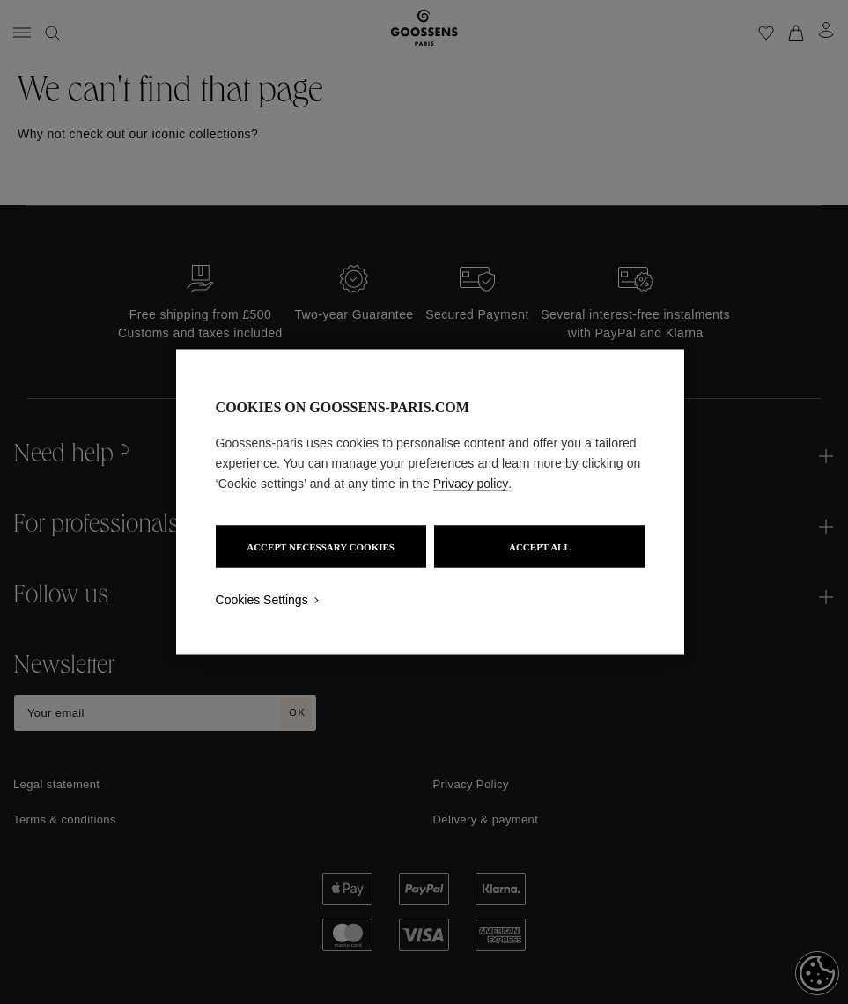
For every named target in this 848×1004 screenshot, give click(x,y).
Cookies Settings (262, 600)
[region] (430, 502)
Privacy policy (471, 483)
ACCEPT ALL (540, 547)
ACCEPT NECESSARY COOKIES (321, 547)
